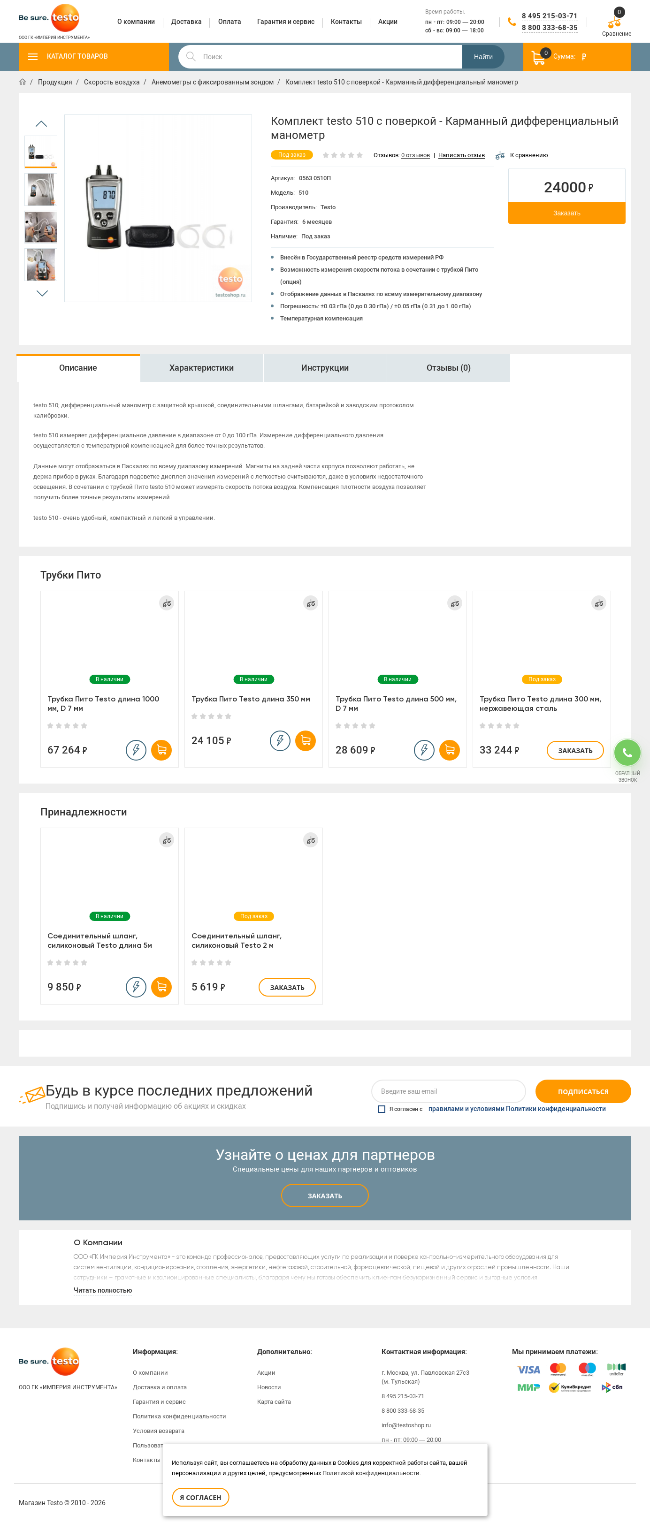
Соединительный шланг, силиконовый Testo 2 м (236, 940)
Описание (78, 368)
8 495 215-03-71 (550, 16)
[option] (40, 152)
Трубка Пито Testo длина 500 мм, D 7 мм (396, 703)
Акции (266, 1372)
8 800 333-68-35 (550, 27)
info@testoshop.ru (406, 1425)
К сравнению (522, 155)
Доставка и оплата (160, 1387)
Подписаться (583, 1091)
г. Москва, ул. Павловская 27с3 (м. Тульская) (425, 1377)
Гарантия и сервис (159, 1401)
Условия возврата (158, 1430)
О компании (150, 1372)
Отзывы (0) (449, 368)
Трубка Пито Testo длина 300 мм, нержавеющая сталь (540, 703)
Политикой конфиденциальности (371, 1473)
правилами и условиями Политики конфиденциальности (517, 1109)
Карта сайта (274, 1401)
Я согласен (200, 1497)
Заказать (567, 213)
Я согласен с (492, 1109)
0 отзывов (415, 155)
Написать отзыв (461, 155)
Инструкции (325, 368)
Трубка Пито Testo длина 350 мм (250, 698)
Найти (483, 57)
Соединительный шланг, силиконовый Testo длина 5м (99, 940)
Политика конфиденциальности (179, 1416)
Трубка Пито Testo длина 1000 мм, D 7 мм (103, 703)
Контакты (147, 1459)
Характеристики (201, 368)
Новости (269, 1387)
